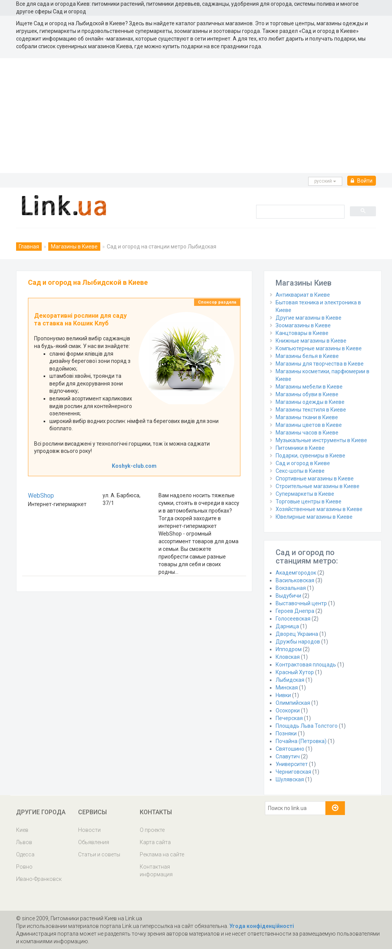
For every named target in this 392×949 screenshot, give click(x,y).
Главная (29, 246)
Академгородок (296, 573)
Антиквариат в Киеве (303, 295)
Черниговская (293, 772)
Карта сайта (155, 842)
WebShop (41, 495)
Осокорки (288, 710)
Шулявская (290, 779)
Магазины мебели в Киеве (309, 387)
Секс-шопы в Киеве (300, 471)
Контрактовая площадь (306, 665)
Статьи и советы (99, 854)
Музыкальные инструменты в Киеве (321, 440)
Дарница (287, 626)
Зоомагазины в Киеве (303, 325)
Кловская (288, 657)
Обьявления (93, 842)
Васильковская (295, 580)
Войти (361, 181)
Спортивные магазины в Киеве (315, 478)
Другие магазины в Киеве (308, 318)
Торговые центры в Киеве (308, 501)
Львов (24, 842)
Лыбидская (290, 680)
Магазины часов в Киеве (307, 433)
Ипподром (289, 649)
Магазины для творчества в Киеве (320, 364)
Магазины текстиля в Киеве (311, 410)
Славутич (288, 756)
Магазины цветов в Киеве (309, 425)
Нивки (283, 695)
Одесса (25, 854)
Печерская (289, 718)
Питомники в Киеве (300, 448)
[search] (299, 211)
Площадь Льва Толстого (307, 726)
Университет (292, 764)
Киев (22, 830)
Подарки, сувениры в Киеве (310, 455)
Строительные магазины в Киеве (317, 486)
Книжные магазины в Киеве (311, 341)
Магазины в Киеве (74, 246)
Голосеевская (293, 619)
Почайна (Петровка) (301, 741)
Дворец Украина (297, 634)
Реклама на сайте (162, 854)
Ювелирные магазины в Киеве (314, 517)
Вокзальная (291, 588)
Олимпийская (293, 703)
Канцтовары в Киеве (302, 333)
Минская (287, 687)
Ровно (24, 867)
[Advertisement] (196, 115)
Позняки (286, 733)
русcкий (325, 181)
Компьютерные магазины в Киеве (319, 348)
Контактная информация (156, 870)
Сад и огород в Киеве (303, 463)
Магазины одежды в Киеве (310, 402)
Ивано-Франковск (39, 879)
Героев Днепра (295, 611)
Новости (89, 830)
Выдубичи (288, 596)
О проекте (152, 830)
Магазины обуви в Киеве (307, 394)
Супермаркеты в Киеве (305, 494)
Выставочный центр (301, 603)
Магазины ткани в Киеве (307, 417)
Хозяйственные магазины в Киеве (319, 509)
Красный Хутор (295, 672)
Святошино (290, 749)
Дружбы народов (298, 642)
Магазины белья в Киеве (307, 356)
